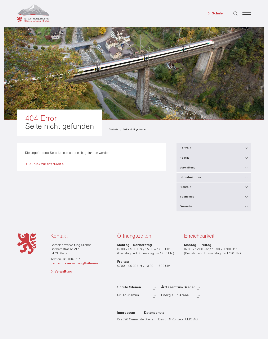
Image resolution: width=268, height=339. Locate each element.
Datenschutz (154, 312)
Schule (217, 13)
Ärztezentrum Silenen (178, 287)
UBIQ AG (191, 319)
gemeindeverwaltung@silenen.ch (76, 263)
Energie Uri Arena (175, 295)
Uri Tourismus (128, 295)
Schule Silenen (129, 287)
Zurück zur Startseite (46, 164)
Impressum (126, 312)
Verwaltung (63, 271)
